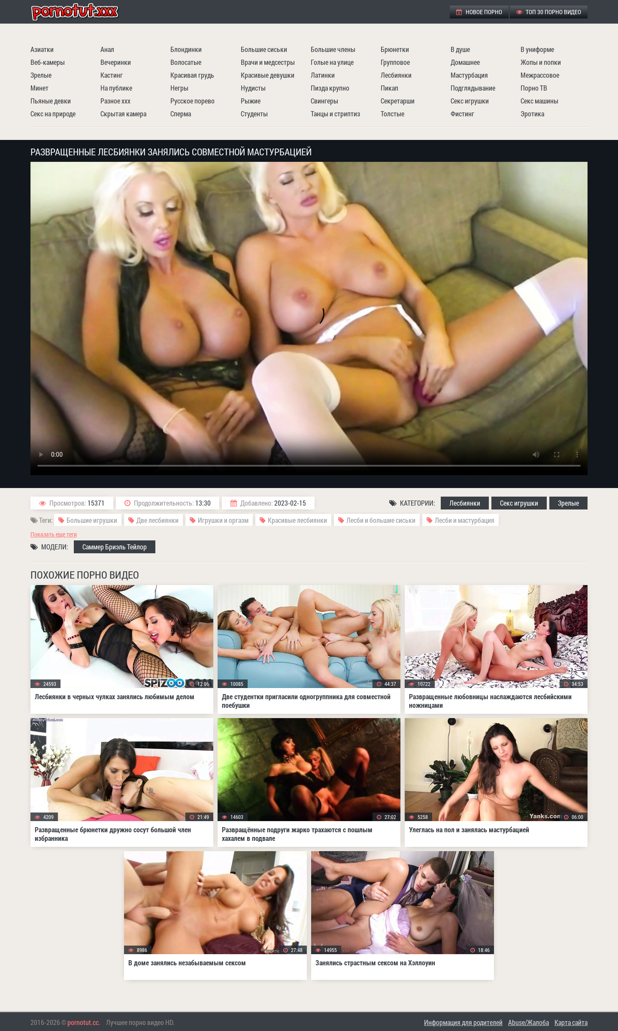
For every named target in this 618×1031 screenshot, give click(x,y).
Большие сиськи (264, 49)
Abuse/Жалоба (528, 1022)
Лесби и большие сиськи (380, 520)
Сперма (180, 113)
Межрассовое (540, 74)
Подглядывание (473, 87)
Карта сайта (571, 1022)
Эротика (532, 113)
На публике (116, 87)
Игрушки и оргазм (223, 520)
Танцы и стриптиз (335, 113)
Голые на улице (332, 62)
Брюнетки (395, 49)
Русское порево (192, 100)
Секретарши (398, 100)
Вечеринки (115, 62)
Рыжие (251, 100)
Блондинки (186, 49)
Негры (179, 87)
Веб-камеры (47, 62)
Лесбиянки (396, 74)
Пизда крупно (330, 87)
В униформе (537, 49)
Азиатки (42, 49)
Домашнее (465, 62)
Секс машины (539, 100)
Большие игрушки (92, 520)
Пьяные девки (50, 100)
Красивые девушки (267, 74)
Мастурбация (469, 74)
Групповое (395, 62)
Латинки (323, 74)
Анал (107, 49)
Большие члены (333, 49)
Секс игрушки (470, 100)
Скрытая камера (123, 113)
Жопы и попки (541, 62)
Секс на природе (53, 113)
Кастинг (111, 74)
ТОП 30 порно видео (548, 12)
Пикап (389, 87)
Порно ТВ (534, 87)
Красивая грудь (192, 74)
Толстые (392, 113)
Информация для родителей (463, 1022)
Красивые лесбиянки (297, 520)
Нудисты (253, 87)
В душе (460, 49)
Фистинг (462, 113)
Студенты (254, 113)
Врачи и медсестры (268, 62)
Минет (39, 87)
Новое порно (479, 12)
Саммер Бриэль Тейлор (114, 546)
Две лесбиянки (157, 520)
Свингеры (324, 100)
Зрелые (41, 74)
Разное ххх (115, 100)
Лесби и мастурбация (464, 520)
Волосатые (185, 62)
